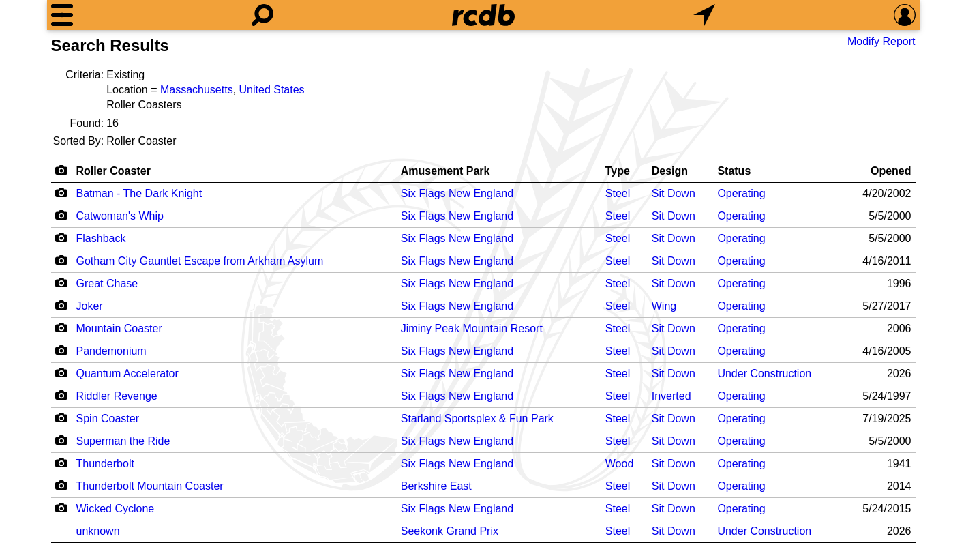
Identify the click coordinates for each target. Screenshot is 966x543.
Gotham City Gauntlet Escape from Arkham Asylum (200, 261)
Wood (619, 463)
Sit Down (673, 193)
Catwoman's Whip (120, 216)
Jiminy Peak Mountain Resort (472, 328)
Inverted (671, 396)
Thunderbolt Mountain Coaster (150, 486)
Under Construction (764, 373)
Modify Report (881, 41)
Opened (891, 171)
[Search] (262, 15)
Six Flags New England (457, 193)
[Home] (483, 15)
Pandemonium (111, 351)
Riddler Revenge (116, 396)
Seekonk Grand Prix (449, 531)
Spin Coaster (108, 418)
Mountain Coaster (119, 328)
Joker (89, 306)
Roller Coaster (113, 171)
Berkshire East (436, 486)
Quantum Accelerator (127, 373)
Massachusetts (196, 90)
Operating (741, 193)
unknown (98, 531)
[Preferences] (905, 15)
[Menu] (62, 15)
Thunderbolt (105, 463)
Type (617, 171)
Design (670, 171)
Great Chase (107, 283)
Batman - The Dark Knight (139, 193)
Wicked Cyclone (115, 508)
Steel (617, 193)
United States (272, 90)
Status (734, 171)
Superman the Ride (123, 441)
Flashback (101, 238)
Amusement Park (445, 171)
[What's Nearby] (704, 15)
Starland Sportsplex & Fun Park (477, 418)
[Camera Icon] (61, 192)
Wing (664, 306)
